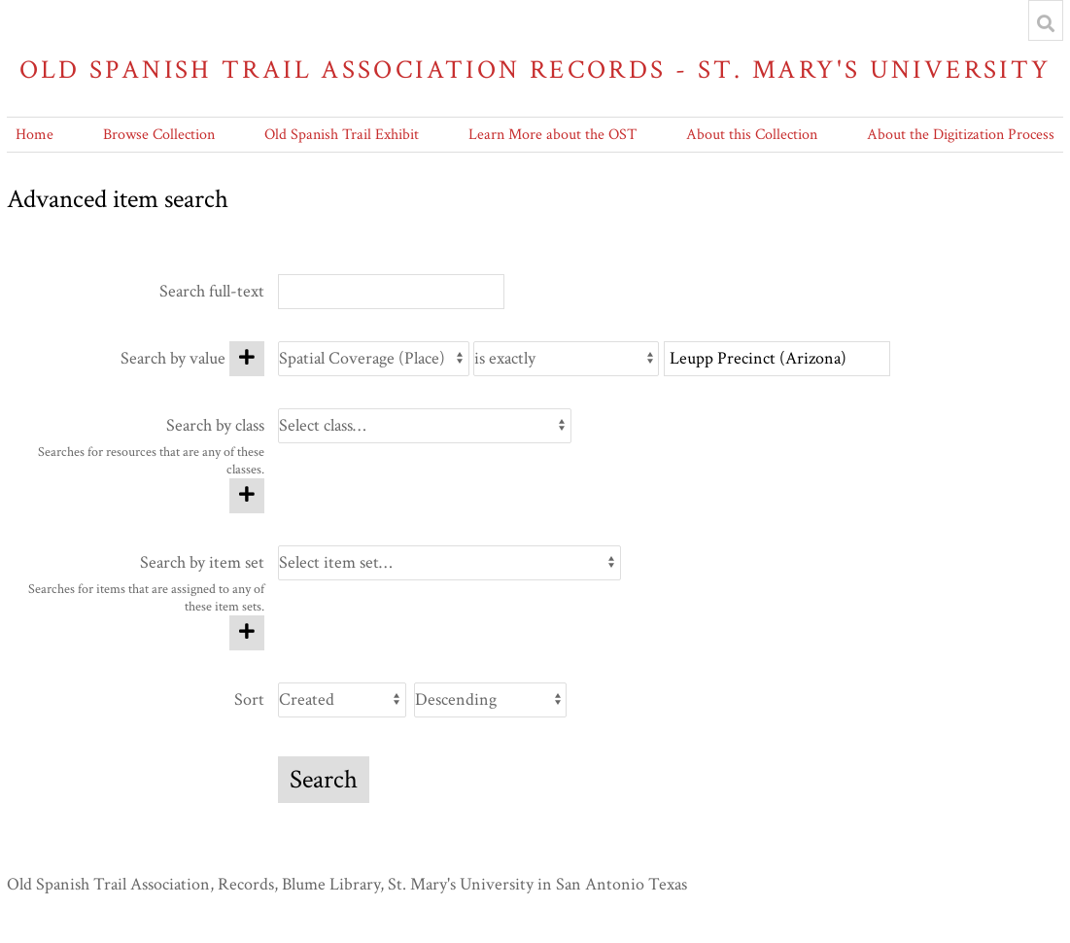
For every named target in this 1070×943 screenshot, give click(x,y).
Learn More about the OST (552, 134)
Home (34, 134)
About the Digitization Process (960, 134)
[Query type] (566, 358)
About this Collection (751, 134)
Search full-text (211, 291)
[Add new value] (246, 358)
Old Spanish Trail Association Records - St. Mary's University (535, 69)
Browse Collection (159, 134)
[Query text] (777, 358)
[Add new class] (246, 495)
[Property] (373, 358)
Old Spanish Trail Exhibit (341, 134)
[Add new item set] (246, 632)
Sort (249, 699)
